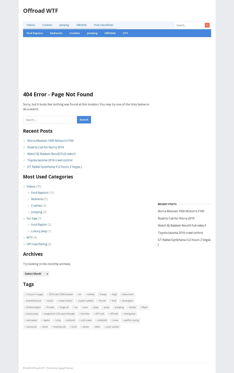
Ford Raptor (39, 224)
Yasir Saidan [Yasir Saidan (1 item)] (112, 326)
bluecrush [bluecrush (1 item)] (128, 294)
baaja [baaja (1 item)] (103, 294)
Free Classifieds (103, 25)
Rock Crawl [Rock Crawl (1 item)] (86, 320)
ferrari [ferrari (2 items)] (102, 300)
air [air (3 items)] (80, 294)
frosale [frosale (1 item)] (50, 307)
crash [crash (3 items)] (50, 300)
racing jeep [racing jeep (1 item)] (130, 313)
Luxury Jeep (39, 231)
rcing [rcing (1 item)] (57, 320)
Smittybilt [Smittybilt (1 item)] (102, 320)
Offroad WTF (40, 10)
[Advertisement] (117, 66)
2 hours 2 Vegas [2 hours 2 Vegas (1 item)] (34, 294)
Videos (31, 25)
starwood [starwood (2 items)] (31, 326)
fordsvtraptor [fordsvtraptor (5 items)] (33, 307)
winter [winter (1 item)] (85, 326)
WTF (30, 237)
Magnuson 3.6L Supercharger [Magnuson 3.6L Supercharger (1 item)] (59, 313)
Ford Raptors (35, 33)
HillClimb (81, 25)
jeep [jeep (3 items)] (96, 307)
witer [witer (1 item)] (97, 326)
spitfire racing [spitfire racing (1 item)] (131, 320)
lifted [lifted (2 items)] (144, 307)
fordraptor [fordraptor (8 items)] (127, 300)
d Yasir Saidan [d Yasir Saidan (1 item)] (85, 300)
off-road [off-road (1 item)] (99, 313)
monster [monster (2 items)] (85, 313)
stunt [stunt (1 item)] (45, 326)
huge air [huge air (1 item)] (64, 307)
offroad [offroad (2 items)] (114, 313)
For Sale (32, 218)
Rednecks (56, 33)
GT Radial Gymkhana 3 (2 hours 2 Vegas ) (54, 167)
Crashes (47, 25)
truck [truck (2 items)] (74, 326)
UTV (125, 33)
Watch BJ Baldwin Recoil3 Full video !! (51, 154)
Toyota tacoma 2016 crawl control (49, 160)
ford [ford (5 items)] (114, 300)
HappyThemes (65, 368)
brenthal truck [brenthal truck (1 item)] (33, 300)
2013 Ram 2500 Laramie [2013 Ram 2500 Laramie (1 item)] (61, 294)
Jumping (64, 25)
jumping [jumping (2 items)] (119, 307)
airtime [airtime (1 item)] (91, 294)
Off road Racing (37, 244)
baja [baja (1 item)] (114, 294)
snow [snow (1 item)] (115, 320)
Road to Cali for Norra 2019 (45, 147)
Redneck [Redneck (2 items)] (70, 320)
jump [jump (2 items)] (106, 307)
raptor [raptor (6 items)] (46, 320)
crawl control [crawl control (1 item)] (65, 300)
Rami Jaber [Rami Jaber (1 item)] (31, 320)
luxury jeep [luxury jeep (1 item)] (32, 313)
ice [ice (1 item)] (76, 307)
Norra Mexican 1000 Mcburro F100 (50, 141)
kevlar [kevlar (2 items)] (132, 307)
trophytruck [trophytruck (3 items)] (59, 326)
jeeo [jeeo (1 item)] (85, 307)
